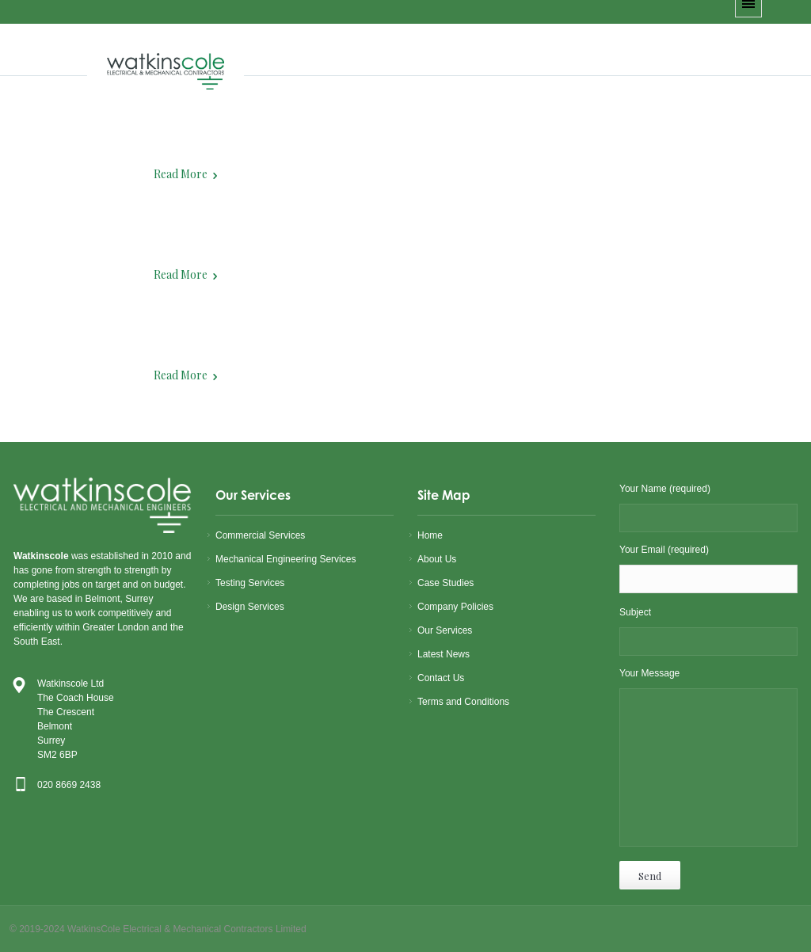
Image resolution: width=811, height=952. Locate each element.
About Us (436, 559)
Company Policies (455, 606)
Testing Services (249, 582)
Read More (181, 173)
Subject (708, 632)
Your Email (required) (708, 570)
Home (430, 535)
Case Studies (445, 582)
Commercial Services (260, 535)
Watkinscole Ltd (70, 683)
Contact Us (440, 678)
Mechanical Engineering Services (285, 559)
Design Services (249, 606)
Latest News (443, 654)
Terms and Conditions (463, 701)
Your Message (708, 760)
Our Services (444, 630)
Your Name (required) (708, 509)
